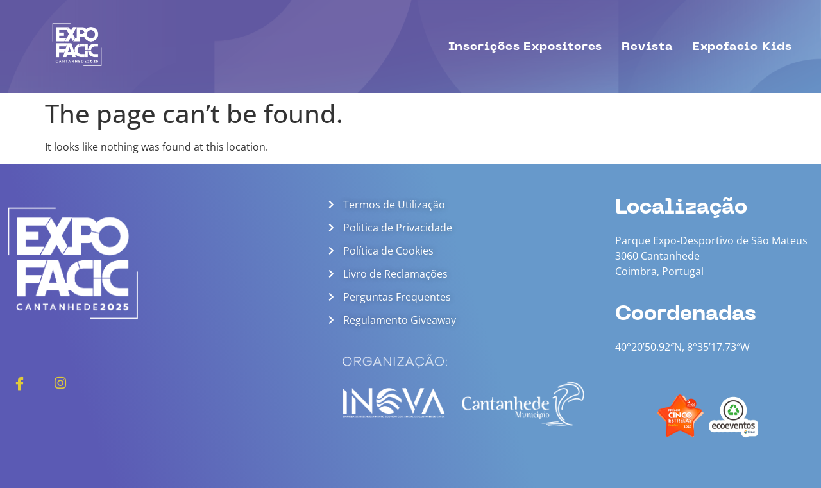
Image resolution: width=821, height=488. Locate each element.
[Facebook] (19, 382)
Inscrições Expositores (525, 46)
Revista (647, 46)
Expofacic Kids (742, 46)
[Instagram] (60, 382)
